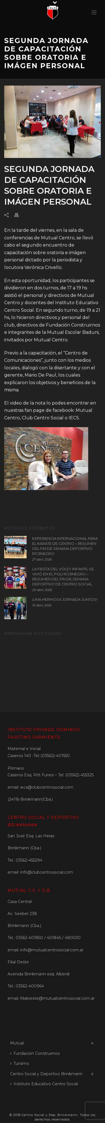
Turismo (19, 1063)
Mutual (17, 1043)
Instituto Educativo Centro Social (44, 1083)
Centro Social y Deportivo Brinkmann (46, 1073)
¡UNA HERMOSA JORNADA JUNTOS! (64, 599)
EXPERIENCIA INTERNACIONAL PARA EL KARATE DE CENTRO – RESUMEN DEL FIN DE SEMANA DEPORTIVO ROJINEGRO (65, 546)
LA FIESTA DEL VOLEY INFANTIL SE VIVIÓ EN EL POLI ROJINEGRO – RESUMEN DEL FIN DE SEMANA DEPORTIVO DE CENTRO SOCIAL (63, 576)
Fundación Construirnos (35, 1053)
